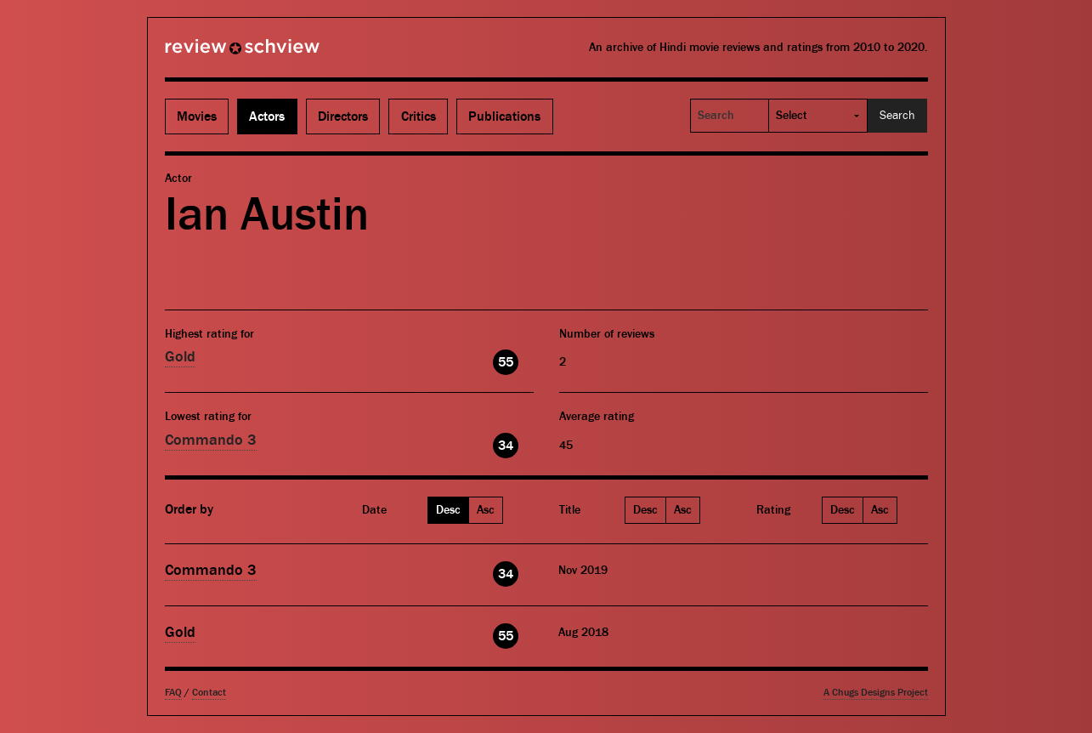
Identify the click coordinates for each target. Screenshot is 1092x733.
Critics (418, 116)
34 (505, 445)
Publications (504, 116)
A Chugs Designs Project (875, 692)
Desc (448, 510)
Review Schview (213, 53)
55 (505, 362)
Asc (486, 510)
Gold (180, 356)
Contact (209, 692)
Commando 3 (211, 440)
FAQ (173, 692)
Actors (267, 116)
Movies (197, 116)
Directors (343, 116)
